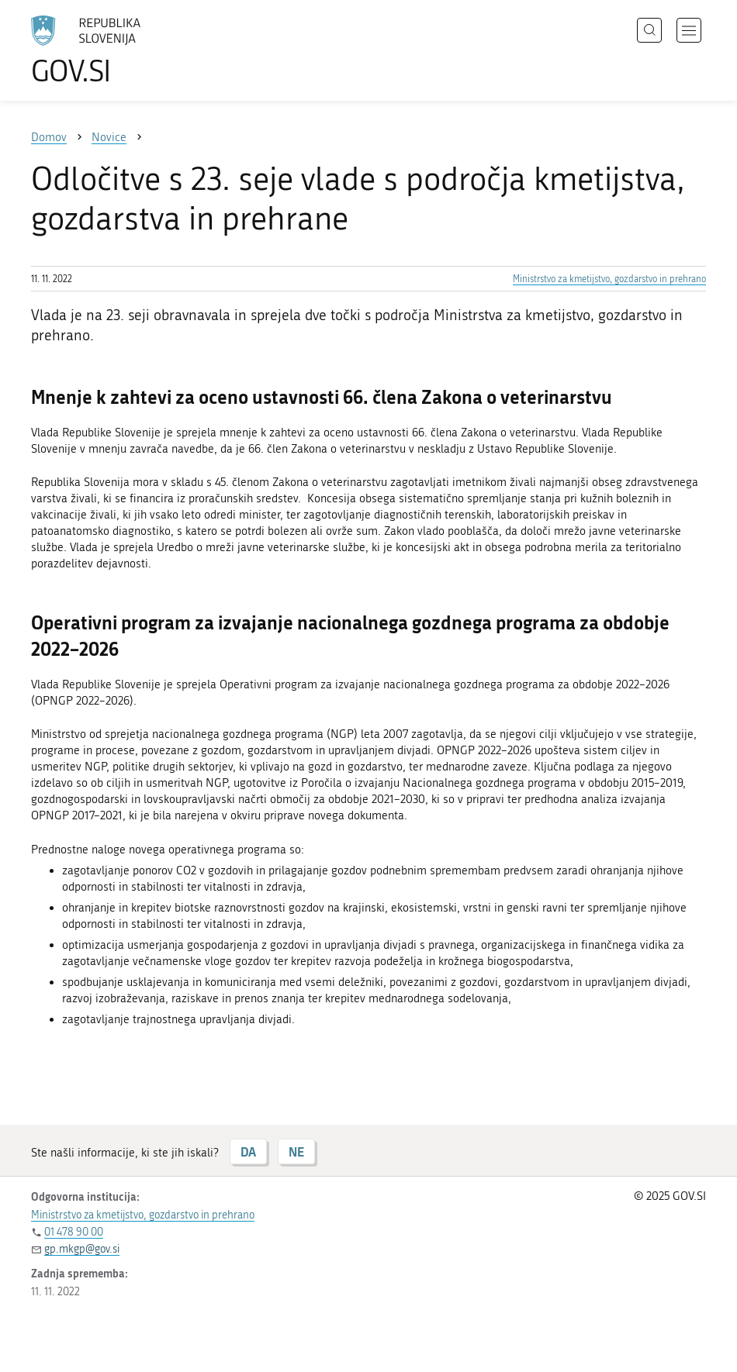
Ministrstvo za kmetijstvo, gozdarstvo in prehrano (609, 279)
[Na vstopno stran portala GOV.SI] (108, 50)
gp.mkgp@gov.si (81, 1249)
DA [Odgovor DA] (248, 1151)
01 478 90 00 (73, 1232)
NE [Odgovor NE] (296, 1151)
